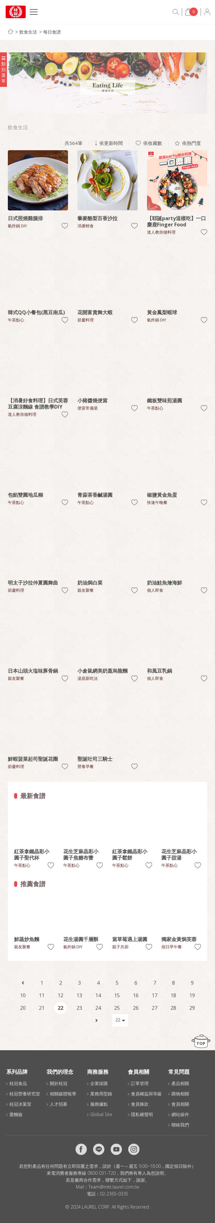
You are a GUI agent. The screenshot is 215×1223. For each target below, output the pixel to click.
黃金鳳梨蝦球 (162, 312)
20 (23, 1007)
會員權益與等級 (146, 1094)
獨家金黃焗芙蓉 (179, 939)
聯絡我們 (180, 1125)
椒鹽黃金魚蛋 (162, 494)
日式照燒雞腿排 (25, 218)
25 (117, 1007)
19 (192, 995)
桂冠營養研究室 (24, 1094)
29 (192, 1007)
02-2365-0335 (114, 1194)
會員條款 (140, 1104)
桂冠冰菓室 (20, 1104)
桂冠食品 (18, 1083)
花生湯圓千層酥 (80, 939)
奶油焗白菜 (89, 582)
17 (154, 995)
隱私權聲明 (142, 1114)
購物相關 (180, 1094)
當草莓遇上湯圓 (129, 939)
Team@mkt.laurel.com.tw (113, 1187)
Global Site (101, 1114)
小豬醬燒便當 (92, 400)
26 (136, 1007)
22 (60, 1007)
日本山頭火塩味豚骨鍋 (33, 670)
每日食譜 (52, 32)
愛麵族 (16, 1114)
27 (154, 1007)
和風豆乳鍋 (159, 670)
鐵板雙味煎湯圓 (164, 400)
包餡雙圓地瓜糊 (25, 494)
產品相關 (180, 1083)
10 (23, 995)
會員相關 (180, 1104)
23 (79, 1007)
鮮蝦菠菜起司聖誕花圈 (33, 758)
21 (42, 1007)
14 (98, 995)
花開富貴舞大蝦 (95, 312)
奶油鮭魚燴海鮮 (164, 582)
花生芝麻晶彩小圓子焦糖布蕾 (80, 854)
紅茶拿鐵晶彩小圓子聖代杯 (31, 854)
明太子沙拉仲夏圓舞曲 (33, 582)
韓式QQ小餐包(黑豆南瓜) (36, 312)
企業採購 (99, 1083)
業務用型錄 (101, 1094)
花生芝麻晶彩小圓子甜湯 (179, 854)
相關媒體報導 (63, 1094)
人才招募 (58, 1104)
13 (79, 995)
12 (60, 995)
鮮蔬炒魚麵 (26, 939)
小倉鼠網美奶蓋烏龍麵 (102, 670)
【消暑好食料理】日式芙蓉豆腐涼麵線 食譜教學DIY (38, 403)
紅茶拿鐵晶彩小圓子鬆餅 (129, 854)
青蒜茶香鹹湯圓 (95, 494)
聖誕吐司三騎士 (95, 758)
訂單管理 (140, 1083)
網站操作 (180, 1114)
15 (117, 995)
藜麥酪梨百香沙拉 (97, 218)
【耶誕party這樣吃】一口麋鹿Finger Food (176, 221)
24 (98, 1007)
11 (42, 995)
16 (136, 995)
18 (173, 995)
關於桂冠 (58, 1083)
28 (173, 1007)
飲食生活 (28, 32)
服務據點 (99, 1104)
